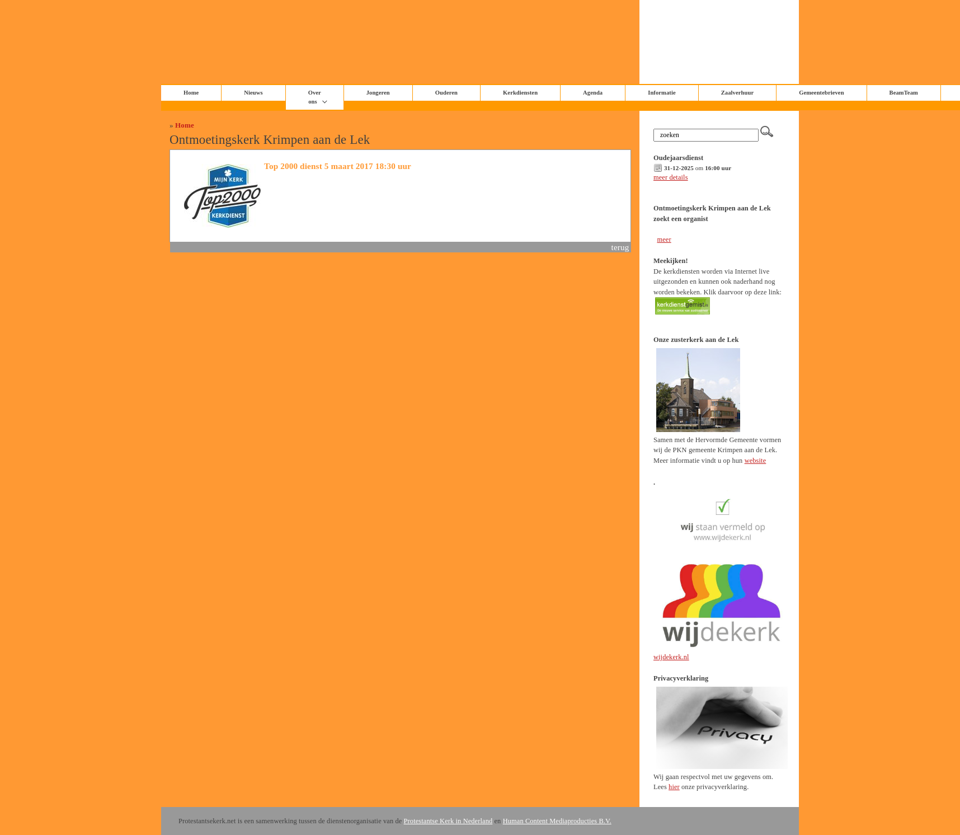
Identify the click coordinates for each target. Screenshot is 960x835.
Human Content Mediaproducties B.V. (557, 821)
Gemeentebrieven (821, 93)
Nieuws (253, 93)
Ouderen (446, 93)
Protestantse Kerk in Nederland (448, 821)
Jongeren (378, 93)
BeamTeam (904, 93)
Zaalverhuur (737, 93)
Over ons (314, 97)
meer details (670, 177)
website (755, 461)
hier (674, 787)
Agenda (593, 93)
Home (184, 125)
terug (620, 247)
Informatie (662, 93)
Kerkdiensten (520, 93)
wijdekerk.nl (671, 657)
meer (664, 239)
